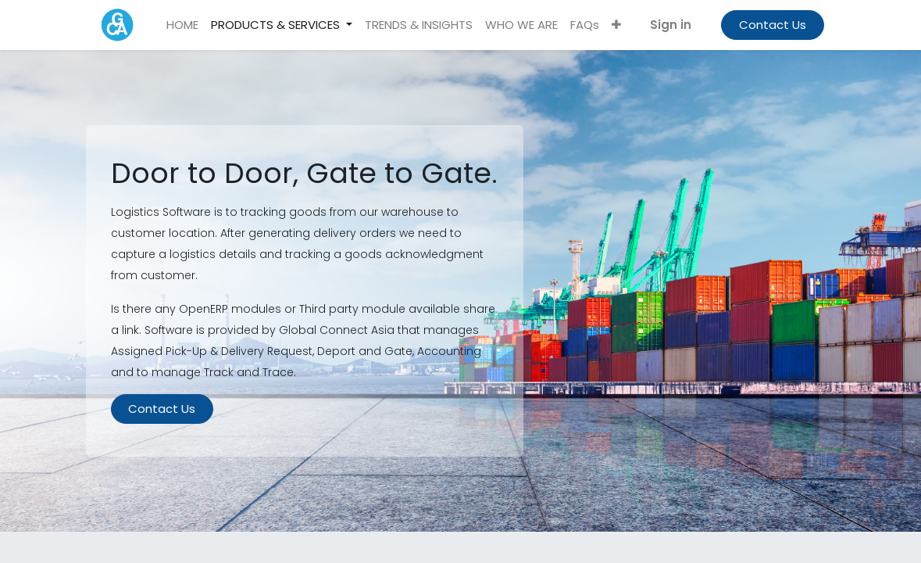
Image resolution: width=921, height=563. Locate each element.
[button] (616, 25)
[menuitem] (182, 25)
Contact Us (772, 24)
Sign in (670, 24)
